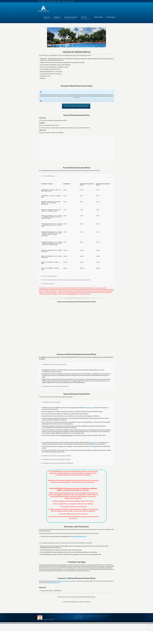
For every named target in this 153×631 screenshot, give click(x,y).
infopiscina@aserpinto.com (52, 582)
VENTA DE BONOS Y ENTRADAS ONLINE (76, 106)
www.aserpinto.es (72, 294)
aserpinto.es (89, 407)
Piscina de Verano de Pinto (63, 581)
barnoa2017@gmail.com (79, 536)
